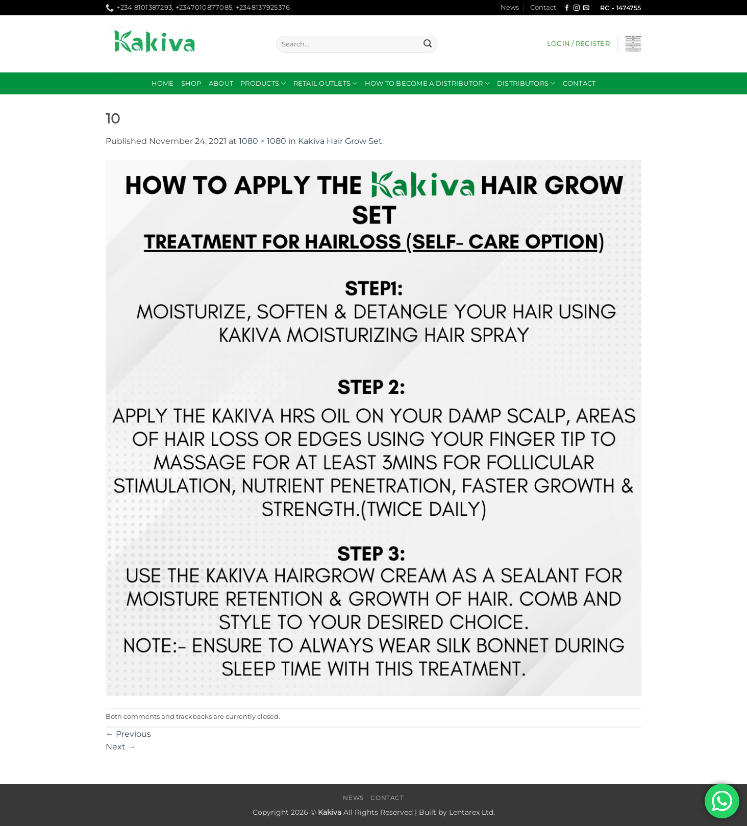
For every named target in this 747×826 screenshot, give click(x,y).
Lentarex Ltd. (472, 812)
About (221, 83)
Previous (128, 734)
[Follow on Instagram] (577, 8)
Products (263, 83)
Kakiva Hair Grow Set (340, 141)
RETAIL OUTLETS (325, 83)
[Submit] (427, 44)
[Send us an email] (586, 8)
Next (121, 747)
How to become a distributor (427, 83)
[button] (578, 44)
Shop (191, 83)
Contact (543, 7)
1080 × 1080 (262, 141)
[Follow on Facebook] (567, 8)
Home (163, 83)
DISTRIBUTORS (526, 83)
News (510, 7)
